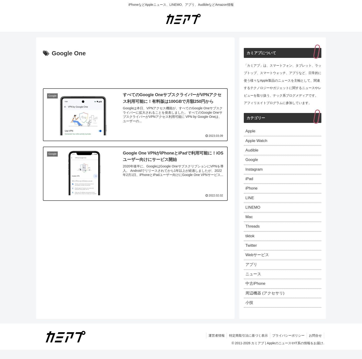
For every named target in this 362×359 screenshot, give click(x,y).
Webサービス (258, 261)
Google (252, 161)
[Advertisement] (135, 71)
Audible (252, 151)
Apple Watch (257, 141)
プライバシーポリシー (288, 345)
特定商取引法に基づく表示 (247, 345)
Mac (249, 221)
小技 (249, 311)
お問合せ (315, 345)
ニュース (253, 281)
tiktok (250, 241)
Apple (250, 131)
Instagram (254, 171)
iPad (249, 181)
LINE (250, 201)
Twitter (251, 251)
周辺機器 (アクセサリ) (266, 301)
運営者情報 (215, 345)
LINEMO (253, 211)
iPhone (251, 191)
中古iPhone (256, 291)
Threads (253, 231)
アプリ (251, 271)
